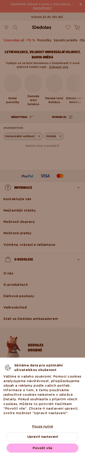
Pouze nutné (42, 426)
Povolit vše (42, 448)
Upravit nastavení (42, 436)
